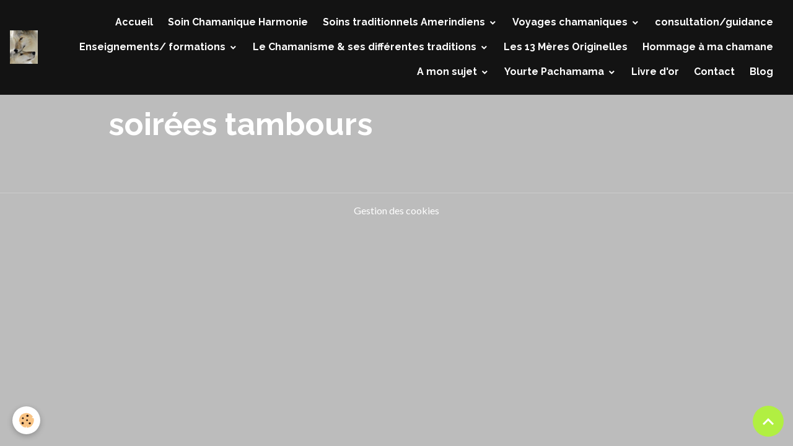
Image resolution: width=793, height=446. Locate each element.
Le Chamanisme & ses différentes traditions (366, 47)
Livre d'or (655, 71)
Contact (714, 71)
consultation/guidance (714, 22)
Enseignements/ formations (153, 47)
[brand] (24, 47)
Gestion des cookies (396, 210)
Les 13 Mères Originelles (566, 47)
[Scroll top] (768, 421)
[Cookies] (26, 420)
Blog (761, 71)
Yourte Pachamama (555, 71)
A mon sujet (448, 71)
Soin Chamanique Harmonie (238, 22)
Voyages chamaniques (571, 22)
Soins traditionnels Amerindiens (405, 22)
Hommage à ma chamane (707, 47)
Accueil (134, 22)
